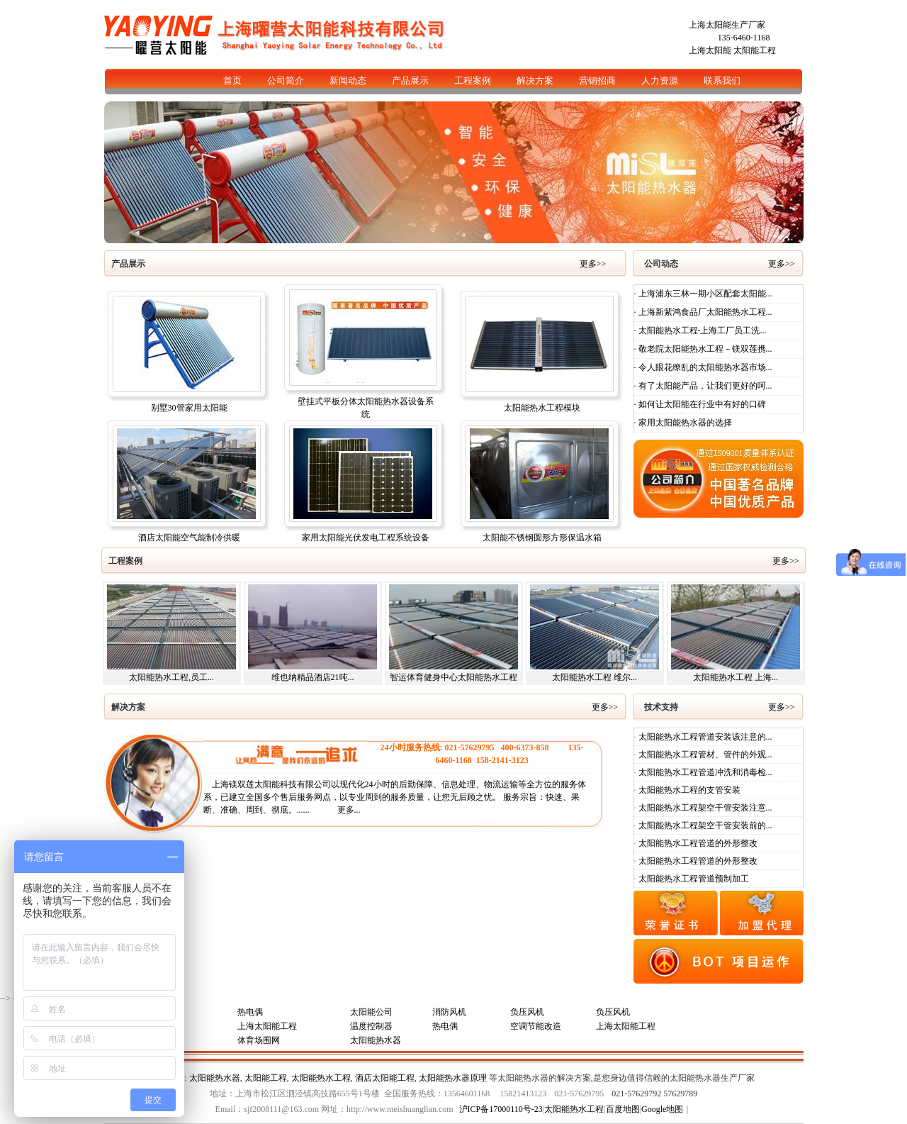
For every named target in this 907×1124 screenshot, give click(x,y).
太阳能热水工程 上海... (735, 677)
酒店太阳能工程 (385, 1078)
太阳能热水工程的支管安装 (688, 790)
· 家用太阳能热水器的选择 (683, 423)
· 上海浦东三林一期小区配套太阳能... (703, 294)
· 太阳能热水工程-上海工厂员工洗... (700, 330)
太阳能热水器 (375, 1040)
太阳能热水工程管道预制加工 (692, 879)
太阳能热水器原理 (453, 1078)
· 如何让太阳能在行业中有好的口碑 (700, 404)
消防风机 (449, 1012)
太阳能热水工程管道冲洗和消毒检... (704, 772)
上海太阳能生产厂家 (727, 25)
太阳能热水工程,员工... (171, 677)
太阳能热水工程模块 (542, 408)
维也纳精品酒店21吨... (312, 677)
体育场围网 (258, 1040)
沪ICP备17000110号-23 (501, 1109)
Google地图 (662, 1109)
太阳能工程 (754, 50)
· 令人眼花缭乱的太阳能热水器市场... (703, 367)
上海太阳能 (710, 50)
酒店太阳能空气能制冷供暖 (189, 537)
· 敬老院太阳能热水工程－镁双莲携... (703, 349)
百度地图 (623, 1109)
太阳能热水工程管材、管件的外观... (704, 754)
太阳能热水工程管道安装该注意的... (704, 737)
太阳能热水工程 (321, 1078)
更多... (349, 810)
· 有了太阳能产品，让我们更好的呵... (703, 386)
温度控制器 (371, 1026)
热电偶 (250, 1012)
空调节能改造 (535, 1026)
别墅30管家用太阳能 (189, 408)
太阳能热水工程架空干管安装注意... (704, 808)
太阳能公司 (371, 1012)
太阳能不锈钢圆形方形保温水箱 (542, 537)
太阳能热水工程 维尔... (594, 677)
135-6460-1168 (744, 38)
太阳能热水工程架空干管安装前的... (704, 825)
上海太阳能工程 (267, 1026)
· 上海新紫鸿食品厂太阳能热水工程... (703, 312)
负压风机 (527, 1012)
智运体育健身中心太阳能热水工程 (453, 677)
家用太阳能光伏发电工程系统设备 (365, 537)
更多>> (594, 264)
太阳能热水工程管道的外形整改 (696, 843)
